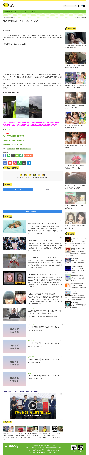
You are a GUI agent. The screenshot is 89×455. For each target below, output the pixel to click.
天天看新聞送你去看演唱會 (77, 275)
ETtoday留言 (18, 189)
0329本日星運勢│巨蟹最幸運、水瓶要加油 (44, 359)
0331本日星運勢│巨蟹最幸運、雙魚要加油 (44, 327)
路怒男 (13, 148)
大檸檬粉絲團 (34, 445)
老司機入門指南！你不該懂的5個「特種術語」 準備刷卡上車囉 (20, 435)
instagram (82, 6)
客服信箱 (52, 447)
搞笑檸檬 (28, 148)
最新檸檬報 (6, 11)
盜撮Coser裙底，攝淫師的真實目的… (42, 240)
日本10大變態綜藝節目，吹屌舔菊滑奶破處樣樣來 (32, 435)
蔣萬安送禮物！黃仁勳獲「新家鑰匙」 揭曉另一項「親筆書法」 (22, 391)
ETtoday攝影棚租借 (75, 302)
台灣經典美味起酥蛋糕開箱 (77, 283)
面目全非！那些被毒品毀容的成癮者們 (42, 275)
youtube (84, 6)
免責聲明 (49, 449)
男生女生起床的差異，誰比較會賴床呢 (42, 223)
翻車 (21, 148)
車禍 (24, 148)
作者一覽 (32, 11)
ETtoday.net (33, 452)
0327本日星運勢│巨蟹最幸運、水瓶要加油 (44, 376)
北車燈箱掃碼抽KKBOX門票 (77, 266)
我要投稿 (26, 11)
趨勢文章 (13, 11)
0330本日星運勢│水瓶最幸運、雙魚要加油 (44, 343)
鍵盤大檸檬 (9, 5)
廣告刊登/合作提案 (44, 447)
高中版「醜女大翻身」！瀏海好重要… (42, 294)
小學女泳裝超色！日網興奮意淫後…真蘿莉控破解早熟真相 (44, 435)
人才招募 (32, 447)
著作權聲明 (43, 449)
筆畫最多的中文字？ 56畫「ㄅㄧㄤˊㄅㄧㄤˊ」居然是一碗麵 (57, 435)
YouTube (7, 129)
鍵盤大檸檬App (47, 445)
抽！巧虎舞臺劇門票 (75, 258)
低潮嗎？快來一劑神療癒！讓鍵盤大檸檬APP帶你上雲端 (32, 177)
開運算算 (31, 308)
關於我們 (37, 447)
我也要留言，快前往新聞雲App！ (32, 211)
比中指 (17, 148)
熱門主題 (20, 11)
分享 (61, 220)
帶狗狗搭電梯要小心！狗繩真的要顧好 (42, 257)
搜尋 (76, 6)
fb (79, 6)
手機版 (53, 445)
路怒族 (9, 148)
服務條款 (57, 447)
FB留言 (47, 189)
